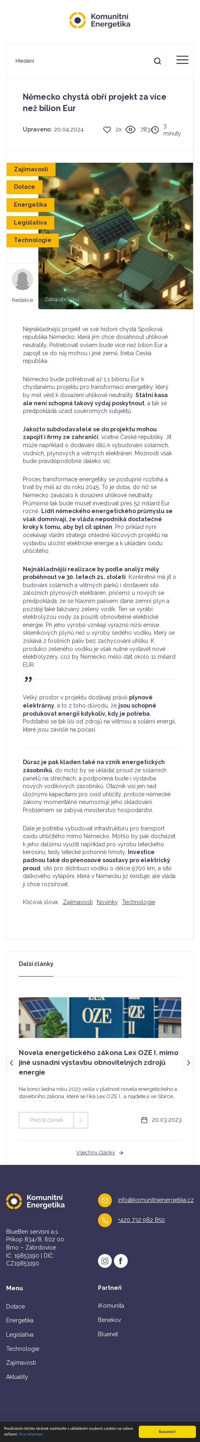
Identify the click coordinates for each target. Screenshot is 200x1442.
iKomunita (111, 1305)
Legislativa (19, 1334)
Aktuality (17, 1377)
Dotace (15, 1306)
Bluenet (108, 1334)
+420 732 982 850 (141, 1220)
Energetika (19, 1320)
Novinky (107, 902)
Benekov (109, 1320)
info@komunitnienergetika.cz (156, 1200)
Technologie (138, 902)
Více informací (31, 1434)
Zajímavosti (78, 902)
